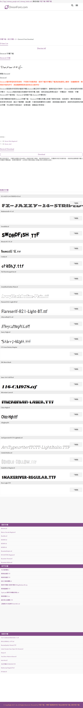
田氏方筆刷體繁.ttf (6, 581)
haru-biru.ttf (4, 660)
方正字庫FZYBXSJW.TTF (8, 664)
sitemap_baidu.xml (26, 1)
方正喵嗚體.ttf (5, 570)
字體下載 (49, 1)
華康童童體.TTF (5, 588)
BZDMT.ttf (4, 540)
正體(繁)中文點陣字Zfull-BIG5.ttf (10, 604)
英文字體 (11, 39)
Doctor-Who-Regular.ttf (11, 141)
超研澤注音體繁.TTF (7, 600)
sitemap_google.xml (13, 1)
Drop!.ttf (3, 653)
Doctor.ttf (41, 48)
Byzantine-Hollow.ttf (6, 562)
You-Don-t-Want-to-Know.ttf (8, 656)
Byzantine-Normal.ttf (6, 558)
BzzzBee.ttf (4, 536)
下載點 (76, 203)
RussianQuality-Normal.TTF (8, 645)
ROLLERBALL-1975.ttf (7, 641)
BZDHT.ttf (4, 543)
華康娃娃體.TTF (5, 573)
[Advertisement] (41, 25)
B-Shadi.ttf (4, 671)
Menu (76, 4)
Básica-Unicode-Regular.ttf (8, 532)
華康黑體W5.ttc (5, 596)
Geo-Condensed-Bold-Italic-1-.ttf (10, 637)
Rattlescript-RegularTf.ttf (7, 668)
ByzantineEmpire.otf (6, 551)
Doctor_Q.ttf (8, 144)
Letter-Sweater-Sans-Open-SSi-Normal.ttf (12, 649)
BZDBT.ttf (4, 547)
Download (41, 154)
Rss (1, 1)
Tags (4, 1)
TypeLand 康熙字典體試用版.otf (10, 592)
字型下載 (42, 1)
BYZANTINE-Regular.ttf (8, 555)
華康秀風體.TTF (5, 577)
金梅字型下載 (65, 705)
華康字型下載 (56, 705)
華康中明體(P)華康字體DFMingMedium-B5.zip (14, 585)
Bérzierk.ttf (4, 528)
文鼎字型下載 (75, 705)
